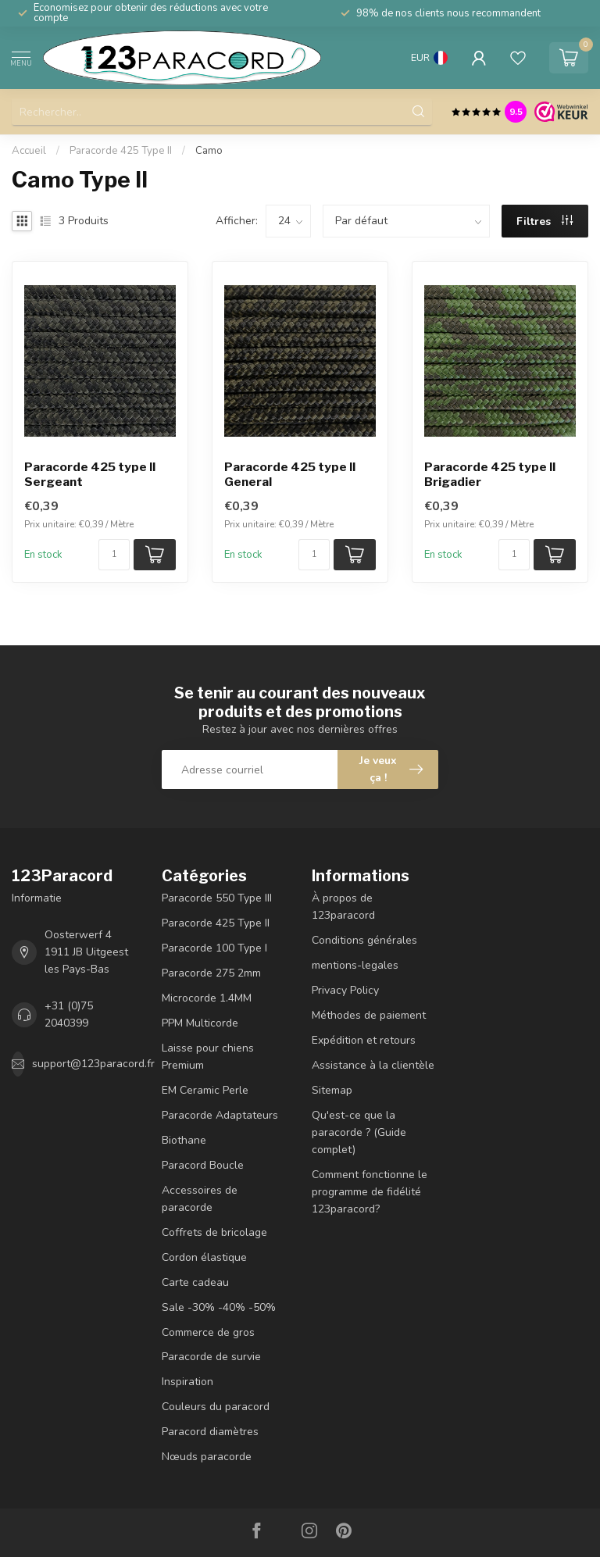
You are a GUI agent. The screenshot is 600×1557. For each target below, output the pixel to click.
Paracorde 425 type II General (289, 474)
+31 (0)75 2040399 (69, 1014)
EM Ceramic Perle (205, 1090)
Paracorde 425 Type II (121, 151)
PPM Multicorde (200, 1023)
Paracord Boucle (203, 1165)
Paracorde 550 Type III (217, 898)
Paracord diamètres (210, 1431)
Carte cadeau (195, 1282)
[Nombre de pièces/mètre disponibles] (114, 554)
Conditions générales (364, 940)
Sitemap (332, 1090)
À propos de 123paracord (343, 907)
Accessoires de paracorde (200, 1199)
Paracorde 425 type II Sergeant (89, 474)
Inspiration (187, 1381)
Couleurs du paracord (216, 1406)
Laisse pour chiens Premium (208, 1057)
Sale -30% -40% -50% (219, 1307)
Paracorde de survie (211, 1356)
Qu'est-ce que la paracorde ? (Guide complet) (359, 1132)
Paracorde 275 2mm (211, 973)
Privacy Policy (345, 990)
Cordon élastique (204, 1257)
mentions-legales (355, 965)
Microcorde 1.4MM (207, 998)
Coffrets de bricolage (214, 1232)
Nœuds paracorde (207, 1456)
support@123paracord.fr (93, 1063)
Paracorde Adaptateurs (220, 1115)
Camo (209, 151)
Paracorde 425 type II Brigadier (489, 474)
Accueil (29, 151)
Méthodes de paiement (369, 1015)
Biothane (184, 1140)
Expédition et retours (364, 1040)
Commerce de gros (208, 1332)
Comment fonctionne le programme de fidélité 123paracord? (369, 1191)
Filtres (544, 221)
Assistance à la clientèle (373, 1065)
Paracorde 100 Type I (214, 948)
